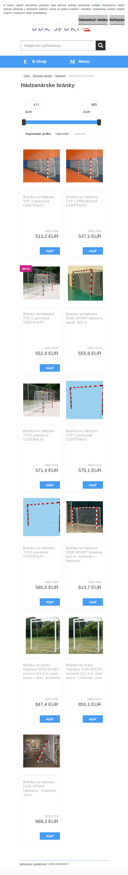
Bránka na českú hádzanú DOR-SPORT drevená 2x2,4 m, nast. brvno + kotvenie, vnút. (84, 671)
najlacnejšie (62, 133)
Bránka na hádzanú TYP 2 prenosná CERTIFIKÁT (38, 201)
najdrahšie (80, 133)
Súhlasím (117, 20)
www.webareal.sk (58, 863)
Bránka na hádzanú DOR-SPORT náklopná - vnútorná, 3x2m (39, 788)
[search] (100, 45)
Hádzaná (60, 75)
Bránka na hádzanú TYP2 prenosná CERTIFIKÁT (38, 435)
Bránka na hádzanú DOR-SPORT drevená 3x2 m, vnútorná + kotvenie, (84, 554)
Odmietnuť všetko (93, 20)
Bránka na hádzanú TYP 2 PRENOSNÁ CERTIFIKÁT (81, 201)
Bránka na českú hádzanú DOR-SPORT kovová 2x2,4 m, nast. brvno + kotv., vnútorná (41, 671)
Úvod (27, 75)
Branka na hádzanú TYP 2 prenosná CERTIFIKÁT (81, 435)
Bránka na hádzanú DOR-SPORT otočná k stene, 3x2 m (84, 318)
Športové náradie (42, 75)
